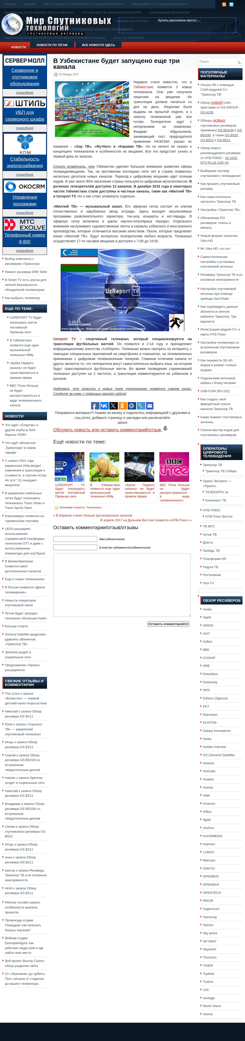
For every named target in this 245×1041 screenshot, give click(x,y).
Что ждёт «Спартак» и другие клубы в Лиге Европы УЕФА (21, 430)
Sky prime (210, 933)
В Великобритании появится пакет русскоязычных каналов (23, 566)
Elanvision (210, 714)
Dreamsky (210, 682)
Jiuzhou (208, 828)
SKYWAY (210, 941)
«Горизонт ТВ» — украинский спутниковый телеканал (23, 729)
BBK (206, 650)
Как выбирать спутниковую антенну (159, 4)
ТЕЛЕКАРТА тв (216, 492)
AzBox (207, 641)
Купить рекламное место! (177, 20)
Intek (206, 795)
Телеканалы (93, 507)
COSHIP (209, 658)
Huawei (208, 779)
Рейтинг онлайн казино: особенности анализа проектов (23, 907)
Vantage (209, 998)
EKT (206, 706)
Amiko (207, 609)
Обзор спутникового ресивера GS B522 (25, 831)
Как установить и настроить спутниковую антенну (83, 4)
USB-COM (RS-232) (215, 391)
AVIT (206, 633)
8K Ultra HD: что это (215, 248)
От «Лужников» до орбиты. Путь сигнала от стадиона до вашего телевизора (25, 978)
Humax (208, 787)
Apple (207, 617)
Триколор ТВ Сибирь (221, 471)
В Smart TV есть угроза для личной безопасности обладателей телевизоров (25, 284)
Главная (10, 4)
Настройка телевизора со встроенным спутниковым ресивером (219, 347)
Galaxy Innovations (217, 731)
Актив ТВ (210, 534)
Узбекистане (143, 87)
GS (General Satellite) (219, 755)
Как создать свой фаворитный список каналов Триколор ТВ (216, 404)
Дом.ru (208, 542)
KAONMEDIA (212, 836)
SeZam (208, 925)
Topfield (208, 974)
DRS (206, 690)
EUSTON (209, 722)
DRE (206, 666)
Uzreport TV (64, 339)
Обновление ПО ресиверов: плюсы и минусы (215, 222)
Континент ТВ (215, 500)
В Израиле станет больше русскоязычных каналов (94, 515)
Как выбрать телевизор (22, 298)
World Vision (212, 1006)
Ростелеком (212, 575)
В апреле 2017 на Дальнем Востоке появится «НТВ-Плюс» (144, 520)
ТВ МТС (209, 526)
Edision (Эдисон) (215, 698)
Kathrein (209, 844)
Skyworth (209, 949)
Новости (18, 47)
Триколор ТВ (212, 465)
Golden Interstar (214, 747)
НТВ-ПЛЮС (211, 510)
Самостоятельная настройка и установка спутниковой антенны (217, 261)
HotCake (209, 771)
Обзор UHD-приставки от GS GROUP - (220, 107)
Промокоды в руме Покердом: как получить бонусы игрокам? (23, 925)
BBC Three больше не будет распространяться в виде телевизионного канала (26, 395)
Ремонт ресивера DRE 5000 (26, 272)
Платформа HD (214, 559)
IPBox (207, 812)
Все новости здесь (98, 45)
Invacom (209, 803)
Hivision (208, 763)
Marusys (209, 860)
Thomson (210, 957)
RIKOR (208, 901)
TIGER (208, 965)
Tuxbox (208, 982)
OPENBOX (211, 876)
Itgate (207, 820)
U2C (206, 990)
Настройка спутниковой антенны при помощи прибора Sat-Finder (218, 293)
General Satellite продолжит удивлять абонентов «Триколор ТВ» (25, 639)
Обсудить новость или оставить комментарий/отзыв (110, 429)
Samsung (210, 917)
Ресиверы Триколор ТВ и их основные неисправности (26, 875)
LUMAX (208, 852)
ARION (208, 625)
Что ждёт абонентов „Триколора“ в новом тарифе (20, 447)
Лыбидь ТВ (211, 550)
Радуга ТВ (210, 567)
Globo (207, 739)
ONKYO (209, 868)
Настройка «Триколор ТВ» (220, 210)
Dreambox (210, 674)
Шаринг (30, 4)
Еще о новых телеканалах (24, 579)
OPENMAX (211, 884)
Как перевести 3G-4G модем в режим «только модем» (218, 365)
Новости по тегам (52, 45)
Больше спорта (16, 626)
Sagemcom (211, 909)
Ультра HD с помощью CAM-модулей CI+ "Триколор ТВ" (217, 89)
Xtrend (208, 1014)
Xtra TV (208, 583)
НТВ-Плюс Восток (218, 516)
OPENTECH (212, 893)
